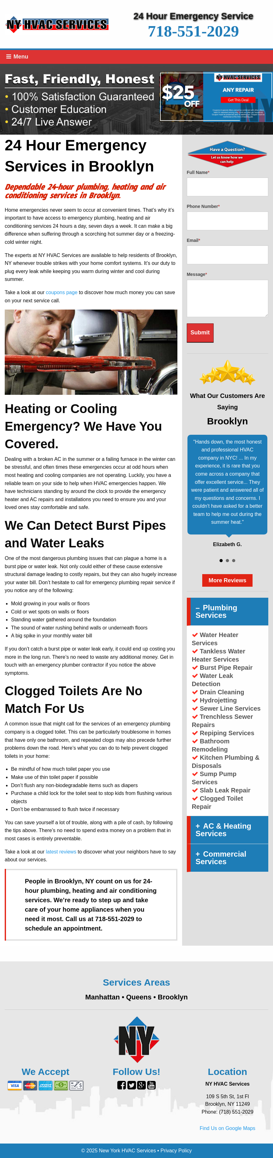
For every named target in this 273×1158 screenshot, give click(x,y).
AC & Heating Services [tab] (223, 830)
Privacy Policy (176, 1150)
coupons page (62, 292)
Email (193, 240)
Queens (139, 997)
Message (197, 274)
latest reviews (61, 851)
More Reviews (227, 580)
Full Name (198, 172)
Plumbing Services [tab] (216, 611)
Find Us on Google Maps (227, 1128)
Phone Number (203, 206)
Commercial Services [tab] (221, 858)
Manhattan (102, 997)
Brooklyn (173, 997)
